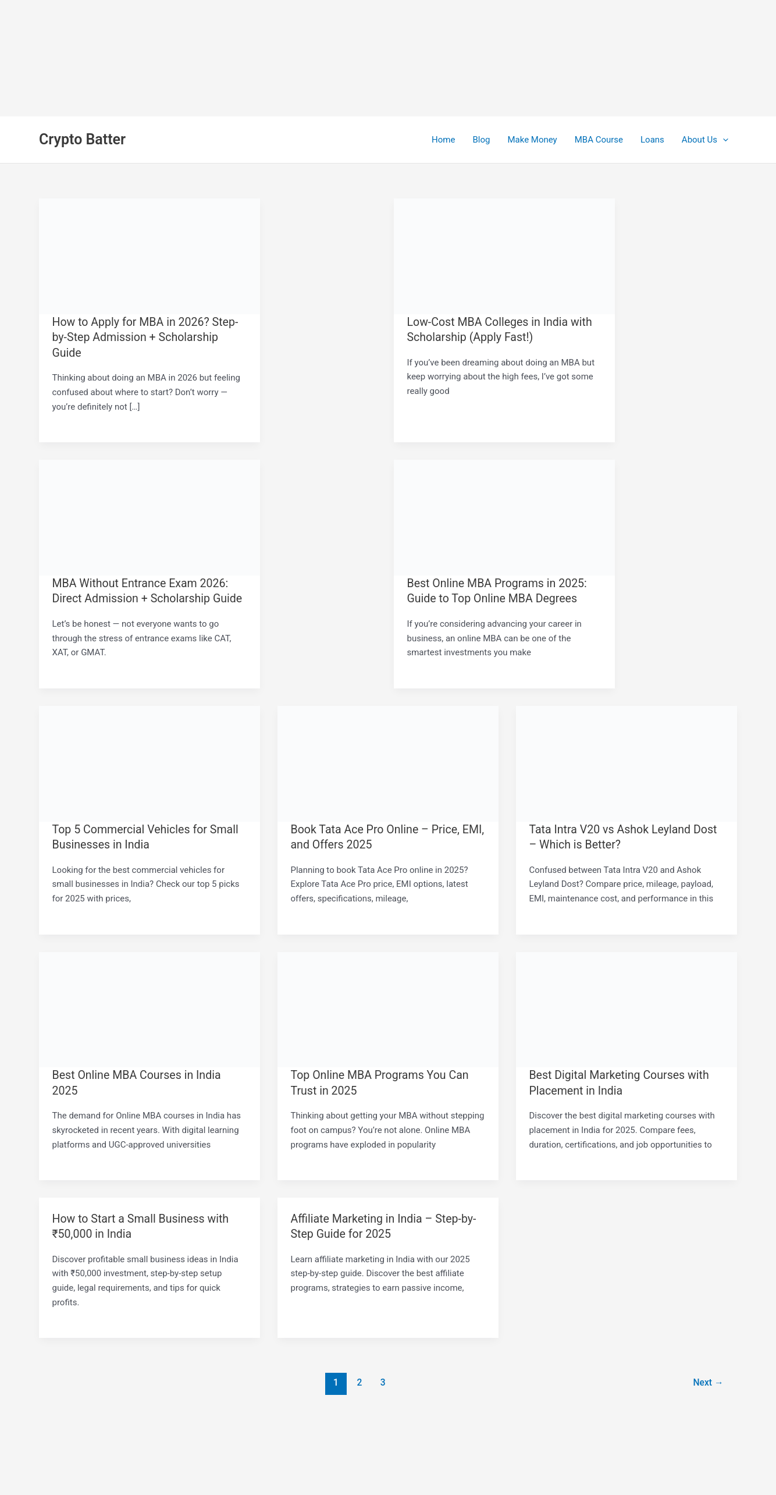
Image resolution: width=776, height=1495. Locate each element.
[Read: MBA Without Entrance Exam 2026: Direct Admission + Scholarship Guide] (149, 516)
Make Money (532, 139)
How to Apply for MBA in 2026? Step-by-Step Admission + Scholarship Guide (147, 337)
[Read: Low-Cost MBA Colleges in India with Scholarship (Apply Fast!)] (504, 255)
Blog (481, 139)
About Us (705, 139)
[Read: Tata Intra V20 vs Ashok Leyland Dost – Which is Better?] (626, 762)
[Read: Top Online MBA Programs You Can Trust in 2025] (388, 1007)
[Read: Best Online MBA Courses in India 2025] (149, 1007)
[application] (722, 139)
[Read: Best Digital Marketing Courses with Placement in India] (626, 1007)
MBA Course (599, 139)
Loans (652, 139)
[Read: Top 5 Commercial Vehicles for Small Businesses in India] (149, 762)
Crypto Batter (82, 139)
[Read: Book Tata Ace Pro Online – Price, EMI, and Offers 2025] (388, 762)
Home (443, 139)
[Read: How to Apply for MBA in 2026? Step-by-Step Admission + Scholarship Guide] (149, 255)
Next (707, 1380)
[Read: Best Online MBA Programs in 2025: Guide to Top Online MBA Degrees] (504, 516)
